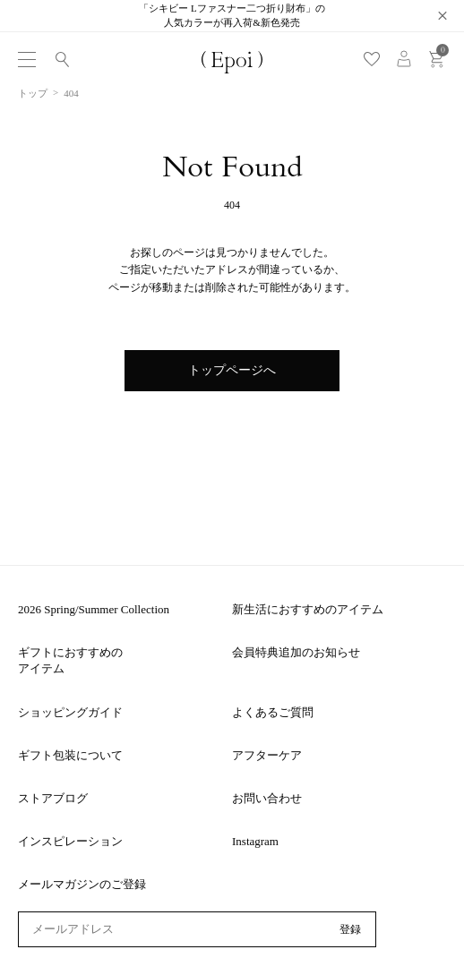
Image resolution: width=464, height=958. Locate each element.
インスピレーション (70, 841)
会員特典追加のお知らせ (296, 652)
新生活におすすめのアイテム (307, 609)
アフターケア (267, 755)
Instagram (255, 841)
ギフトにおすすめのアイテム (70, 660)
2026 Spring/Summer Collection (93, 609)
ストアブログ (53, 798)
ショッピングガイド (70, 712)
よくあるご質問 (273, 712)
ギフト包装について (70, 755)
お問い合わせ (267, 798)
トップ (32, 93)
